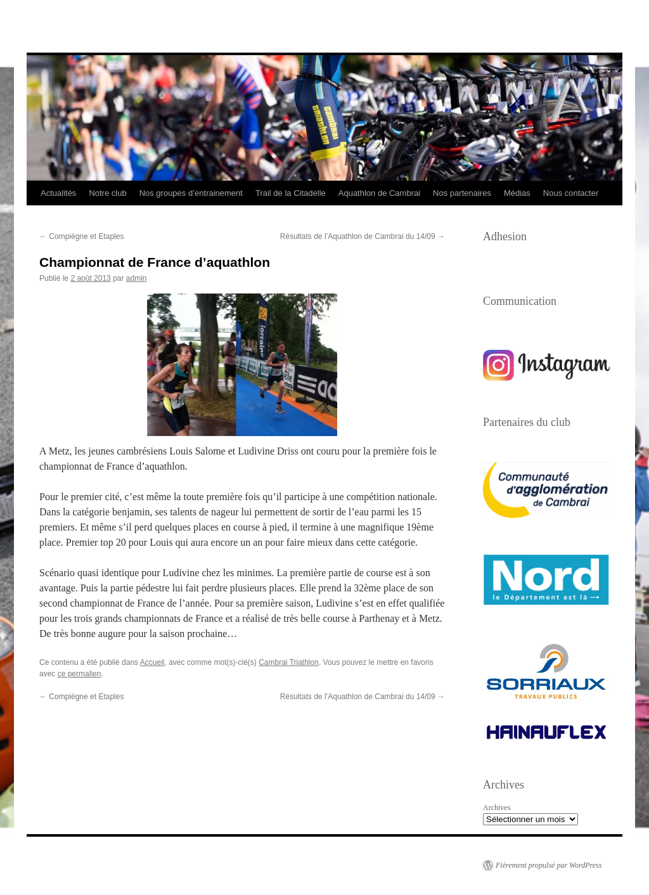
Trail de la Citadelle (290, 193)
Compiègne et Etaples (81, 236)
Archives (496, 807)
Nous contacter (570, 193)
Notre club (107, 193)
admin (136, 278)
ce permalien (79, 673)
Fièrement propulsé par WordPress (548, 865)
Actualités (58, 193)
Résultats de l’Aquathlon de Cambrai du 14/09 (362, 236)
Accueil (152, 662)
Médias (517, 193)
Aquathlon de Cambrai (379, 193)
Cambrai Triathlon (289, 662)
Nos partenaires (462, 193)
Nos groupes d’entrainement (191, 193)
